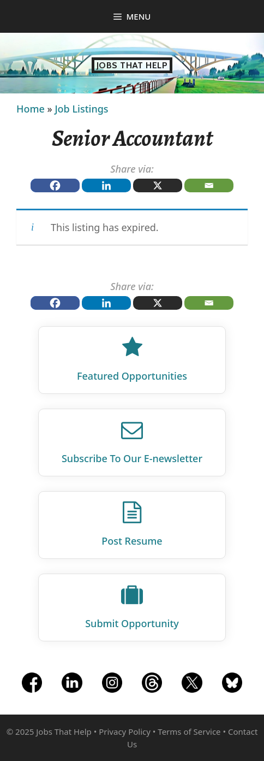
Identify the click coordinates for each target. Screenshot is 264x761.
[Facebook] (55, 185)
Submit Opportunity (132, 623)
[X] (157, 185)
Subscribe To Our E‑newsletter (132, 458)
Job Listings (81, 108)
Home (30, 108)
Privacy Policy (125, 731)
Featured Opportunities (132, 375)
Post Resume (131, 540)
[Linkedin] (106, 185)
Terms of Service (189, 731)
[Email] (208, 185)
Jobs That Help (132, 65)
